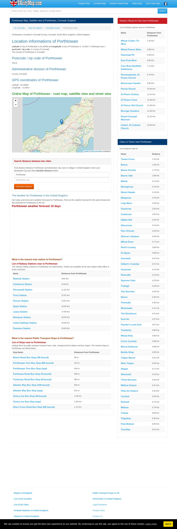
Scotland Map (100, 3)
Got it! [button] (168, 524)
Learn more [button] (151, 524)
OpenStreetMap (96, 151)
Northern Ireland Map (119, 3)
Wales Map (137, 3)
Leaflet (86, 151)
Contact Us (97, 516)
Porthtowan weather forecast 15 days (36, 206)
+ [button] (16, 101)
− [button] (16, 105)
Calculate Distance (24, 186)
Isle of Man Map (153, 3)
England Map (84, 3)
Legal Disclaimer (100, 505)
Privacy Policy (99, 510)
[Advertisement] (61, 233)
